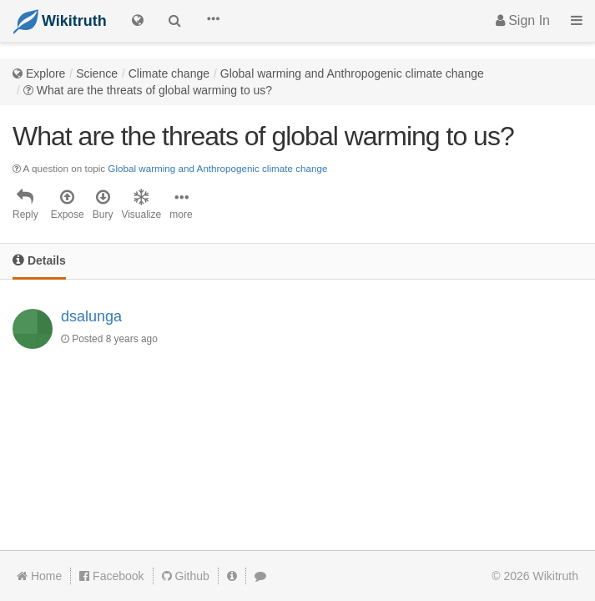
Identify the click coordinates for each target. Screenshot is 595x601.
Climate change (169, 73)
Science (97, 73)
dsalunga (91, 316)
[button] (213, 21)
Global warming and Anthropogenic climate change (352, 73)
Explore (45, 73)
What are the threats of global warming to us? (154, 90)
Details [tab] (39, 260)
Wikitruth (555, 576)
